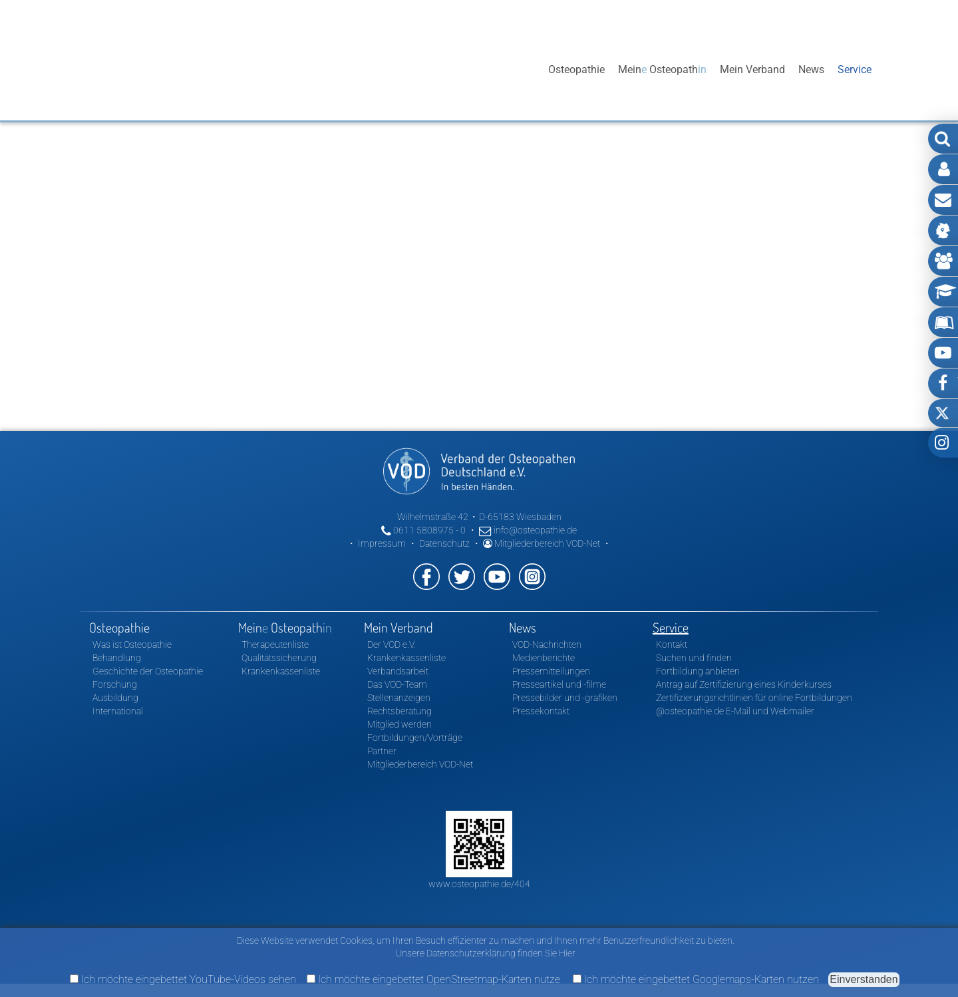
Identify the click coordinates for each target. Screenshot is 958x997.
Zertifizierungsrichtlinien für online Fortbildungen (754, 697)
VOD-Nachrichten (546, 644)
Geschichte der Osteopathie (147, 671)
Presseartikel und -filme (559, 684)
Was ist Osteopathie (132, 644)
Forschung (114, 684)
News (811, 69)
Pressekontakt (540, 711)
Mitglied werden (399, 724)
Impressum (382, 543)
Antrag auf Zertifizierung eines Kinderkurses (744, 684)
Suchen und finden (694, 657)
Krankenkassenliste (280, 671)
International (117, 711)
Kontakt (671, 644)
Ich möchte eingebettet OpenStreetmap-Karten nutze (433, 979)
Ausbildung (115, 697)
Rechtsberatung (399, 711)
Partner (382, 751)
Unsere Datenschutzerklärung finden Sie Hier (485, 953)
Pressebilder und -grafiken (564, 697)
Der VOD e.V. (391, 644)
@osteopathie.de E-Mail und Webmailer (735, 711)
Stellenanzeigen (398, 697)
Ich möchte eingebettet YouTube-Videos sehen (183, 979)
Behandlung (116, 657)
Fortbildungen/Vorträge (414, 737)
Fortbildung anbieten (698, 671)
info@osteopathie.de (528, 530)
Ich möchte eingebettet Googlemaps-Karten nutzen (696, 979)
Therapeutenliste (275, 644)
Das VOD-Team (397, 684)
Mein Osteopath (662, 69)
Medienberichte (543, 657)
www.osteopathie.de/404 (479, 884)
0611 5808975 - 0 (423, 530)
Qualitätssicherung (279, 657)
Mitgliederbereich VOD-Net (541, 543)
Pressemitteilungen (551, 671)
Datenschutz (444, 543)
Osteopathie (576, 69)
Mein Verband (752, 69)
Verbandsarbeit (397, 671)
